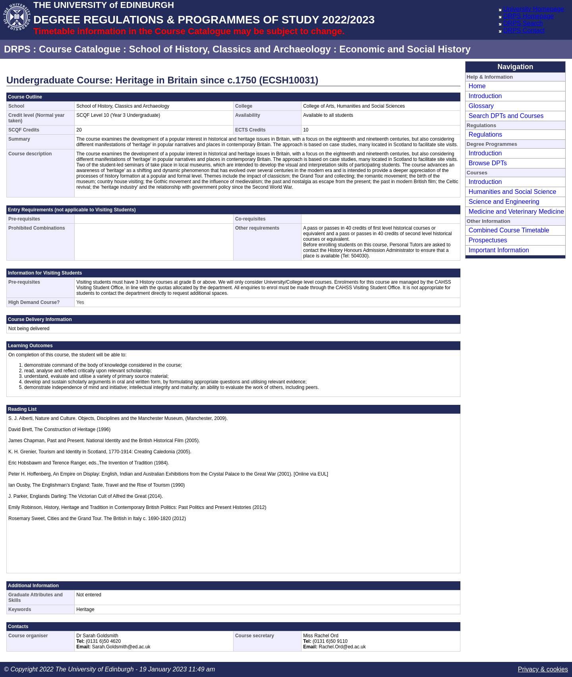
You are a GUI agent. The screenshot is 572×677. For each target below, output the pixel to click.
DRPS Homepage (528, 16)
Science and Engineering (504, 201)
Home (477, 86)
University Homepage (533, 9)
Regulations (485, 134)
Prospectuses (488, 240)
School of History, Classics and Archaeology (230, 49)
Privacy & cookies (543, 669)
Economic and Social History (405, 49)
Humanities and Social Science (513, 191)
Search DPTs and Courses (506, 115)
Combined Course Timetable (509, 230)
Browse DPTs (488, 163)
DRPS (17, 49)
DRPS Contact (524, 30)
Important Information (499, 250)
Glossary (481, 106)
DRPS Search (523, 23)
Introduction (485, 96)
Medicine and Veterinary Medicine (516, 211)
